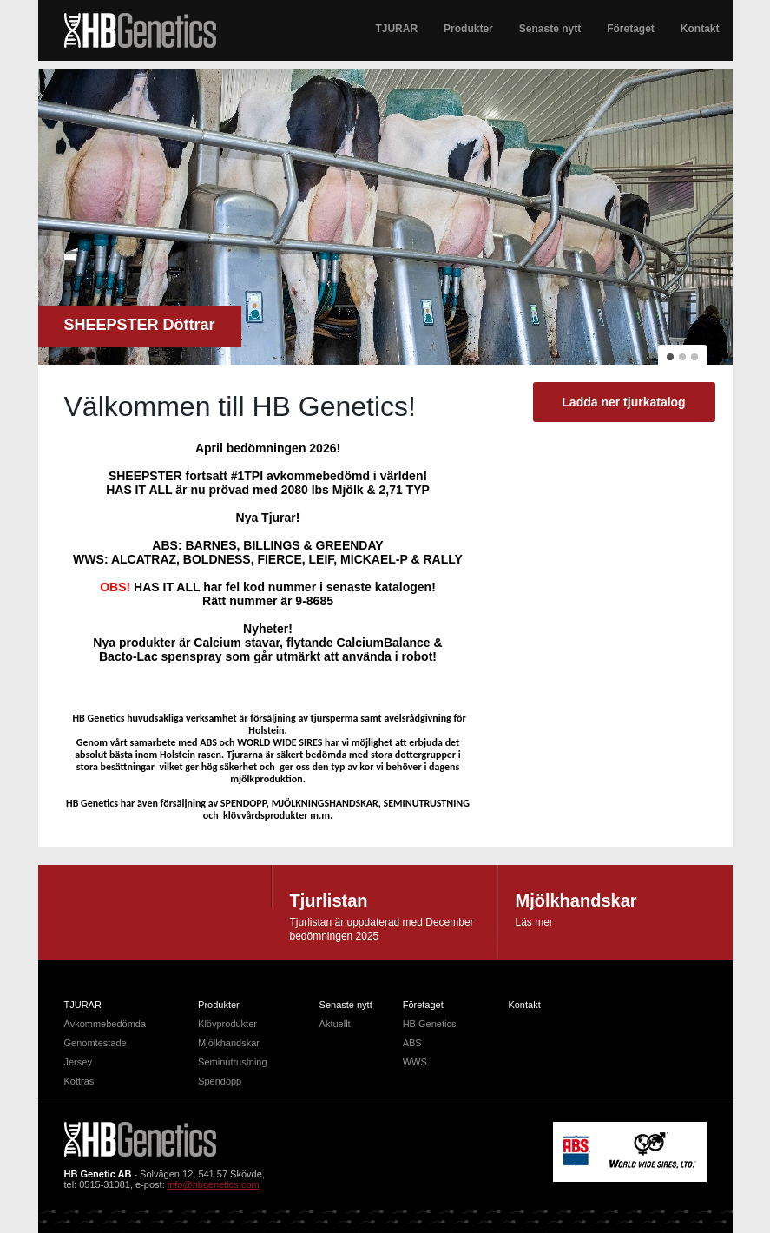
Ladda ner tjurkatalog (623, 402)
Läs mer (534, 922)
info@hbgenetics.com (214, 1184)
